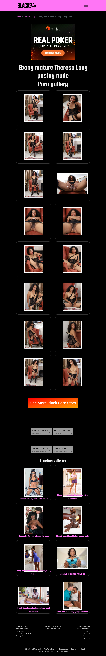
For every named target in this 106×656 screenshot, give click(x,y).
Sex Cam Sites (62, 651)
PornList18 (38, 649)
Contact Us (85, 638)
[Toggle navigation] (86, 5)
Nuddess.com (64, 649)
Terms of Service (83, 629)
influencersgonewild (46, 651)
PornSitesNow (27, 649)
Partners (86, 636)
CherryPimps (21, 626)
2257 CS (87, 633)
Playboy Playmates (23, 633)
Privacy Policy (84, 626)
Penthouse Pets (22, 631)
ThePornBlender (50, 649)
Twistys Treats (21, 636)
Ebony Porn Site (77, 649)
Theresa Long (29, 17)
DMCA (87, 631)
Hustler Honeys (22, 629)
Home (18, 17)
